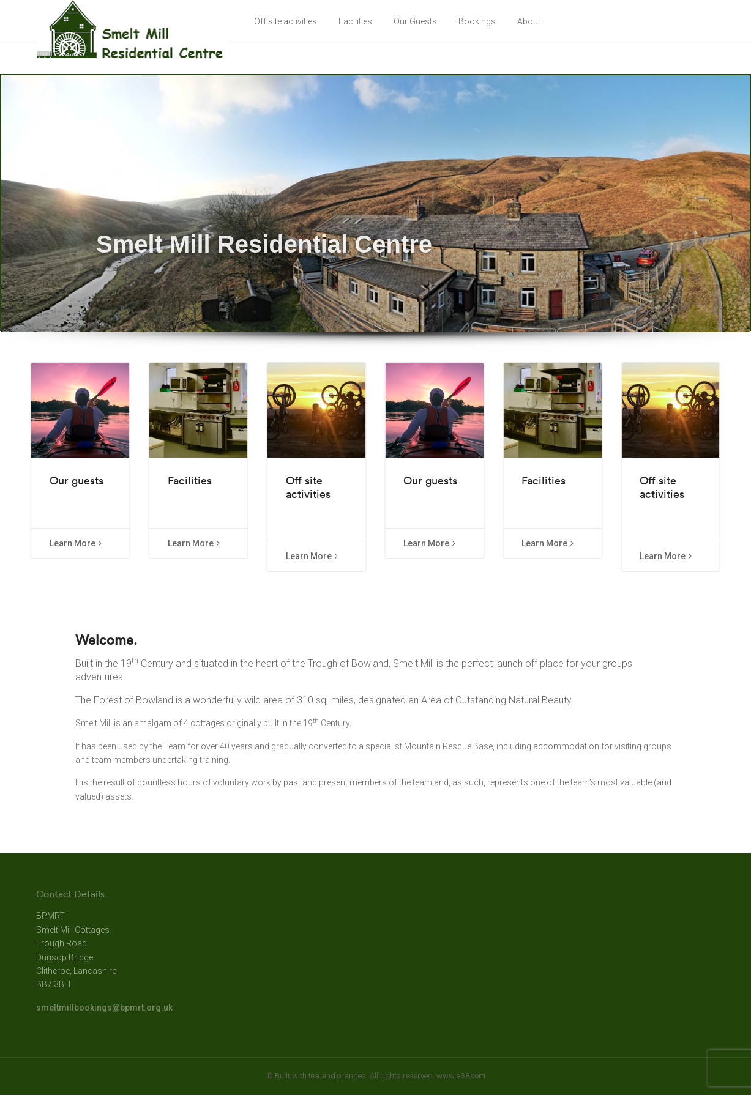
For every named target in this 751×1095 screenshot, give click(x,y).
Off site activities (285, 21)
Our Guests (415, 21)
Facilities (355, 21)
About (528, 21)
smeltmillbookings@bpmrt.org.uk (104, 1007)
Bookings (477, 21)
